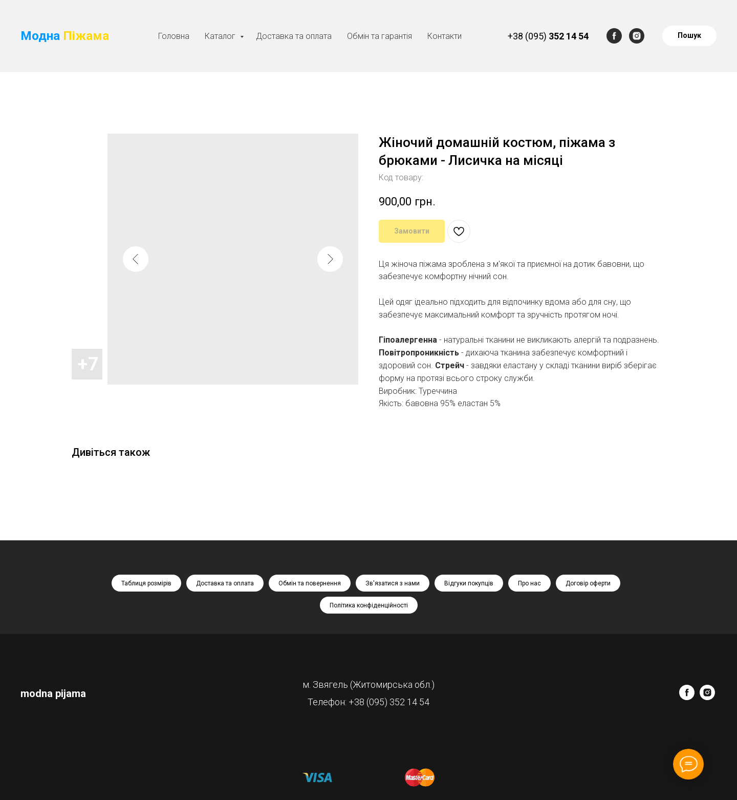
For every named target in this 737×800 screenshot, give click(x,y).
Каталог (221, 36)
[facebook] (614, 36)
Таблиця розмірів (146, 583)
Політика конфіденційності (369, 605)
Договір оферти (588, 583)
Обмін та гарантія (379, 36)
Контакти (444, 36)
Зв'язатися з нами (392, 583)
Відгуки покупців (468, 583)
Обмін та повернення (309, 583)
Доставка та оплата (294, 36)
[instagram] (636, 36)
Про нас (529, 583)
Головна (173, 36)
